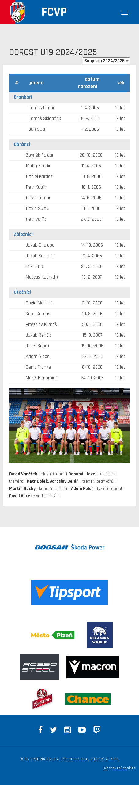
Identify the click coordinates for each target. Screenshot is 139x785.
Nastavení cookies (120, 768)
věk (120, 83)
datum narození (89, 83)
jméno (36, 83)
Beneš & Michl (106, 759)
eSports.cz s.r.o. (75, 759)
